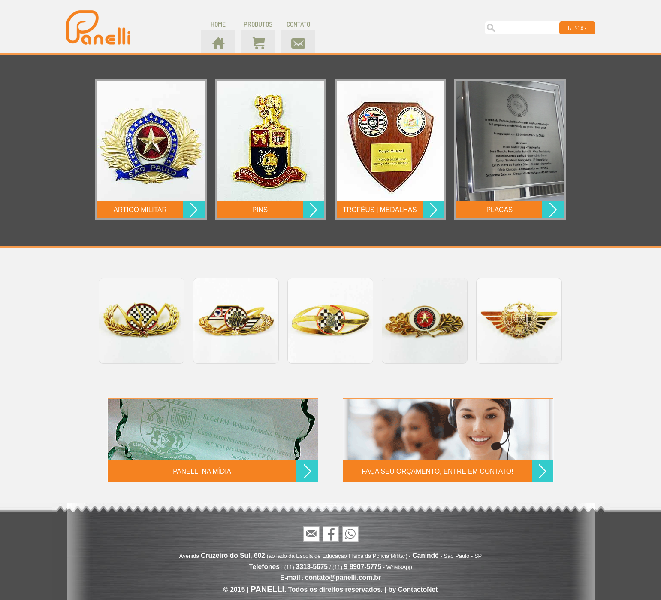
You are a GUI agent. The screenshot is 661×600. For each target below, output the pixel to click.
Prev (90, 320)
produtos (258, 24)
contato (298, 24)
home (218, 24)
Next (570, 320)
